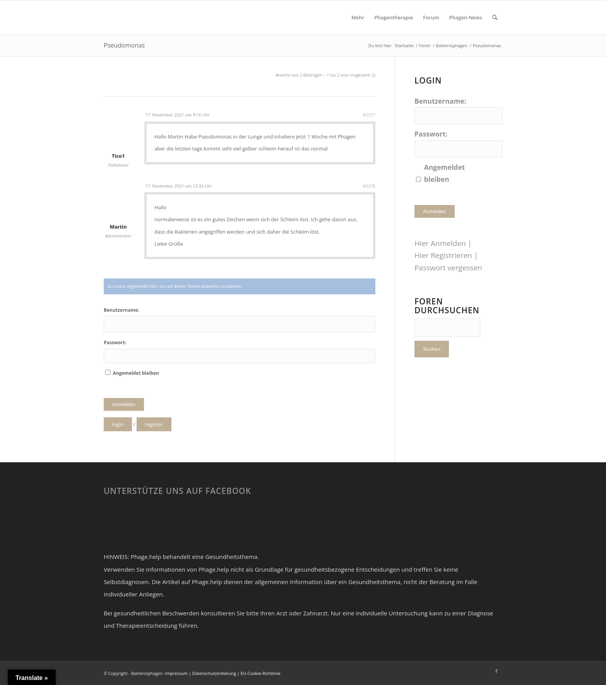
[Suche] (494, 17)
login (117, 424)
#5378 (369, 186)
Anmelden (123, 404)
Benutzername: (121, 310)
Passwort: (115, 342)
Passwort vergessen (448, 268)
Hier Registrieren (443, 255)
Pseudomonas (124, 45)
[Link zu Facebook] (496, 671)
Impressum (176, 673)
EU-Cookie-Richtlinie (261, 673)
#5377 (369, 115)
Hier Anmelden (440, 243)
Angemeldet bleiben (136, 373)
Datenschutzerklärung (214, 673)
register (154, 424)
